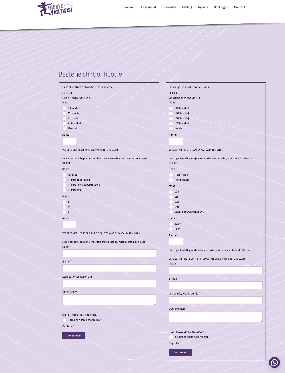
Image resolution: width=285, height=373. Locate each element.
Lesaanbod (148, 7)
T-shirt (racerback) (76, 180)
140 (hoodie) (179, 119)
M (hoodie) (71, 113)
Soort (65, 169)
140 (174, 207)
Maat (65, 102)
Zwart (175, 224)
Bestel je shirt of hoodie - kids (189, 87)
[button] (274, 362)
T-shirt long (72, 190)
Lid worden (168, 7)
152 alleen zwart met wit (186, 212)
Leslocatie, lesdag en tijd (77, 276)
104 (174, 192)
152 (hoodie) (179, 123)
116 (174, 197)
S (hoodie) (71, 108)
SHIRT (66, 163)
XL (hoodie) (71, 123)
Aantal (66, 135)
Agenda (203, 7)
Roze (174, 229)
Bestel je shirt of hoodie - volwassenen (88, 87)
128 (174, 202)
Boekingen (221, 7)
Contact (239, 7)
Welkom (130, 7)
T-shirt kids (178, 175)
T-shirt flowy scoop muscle (81, 185)
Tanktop (69, 175)
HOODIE (67, 93)
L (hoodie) (70, 119)
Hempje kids (179, 180)
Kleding (187, 7)
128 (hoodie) (179, 113)
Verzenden (74, 335)
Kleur (172, 218)
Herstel (69, 129)
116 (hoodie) (179, 108)
